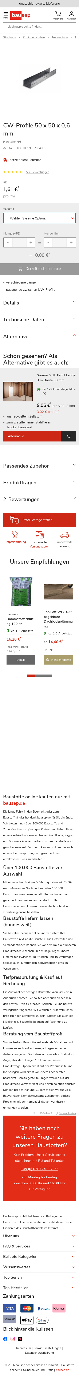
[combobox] (39, 26)
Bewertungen (21, 499)
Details (11, 302)
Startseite (9, 37)
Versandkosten (39, 547)
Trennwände (60, 37)
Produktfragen (19, 482)
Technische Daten (23, 319)
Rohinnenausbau (34, 37)
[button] (31, 676)
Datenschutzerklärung (39, 1353)
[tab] (39, 303)
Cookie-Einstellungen (47, 1348)
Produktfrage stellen (37, 520)
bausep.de (62, 1370)
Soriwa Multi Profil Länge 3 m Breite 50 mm (56, 378)
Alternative (15, 336)
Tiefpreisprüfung (15, 542)
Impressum (23, 1348)
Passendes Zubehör (26, 465)
